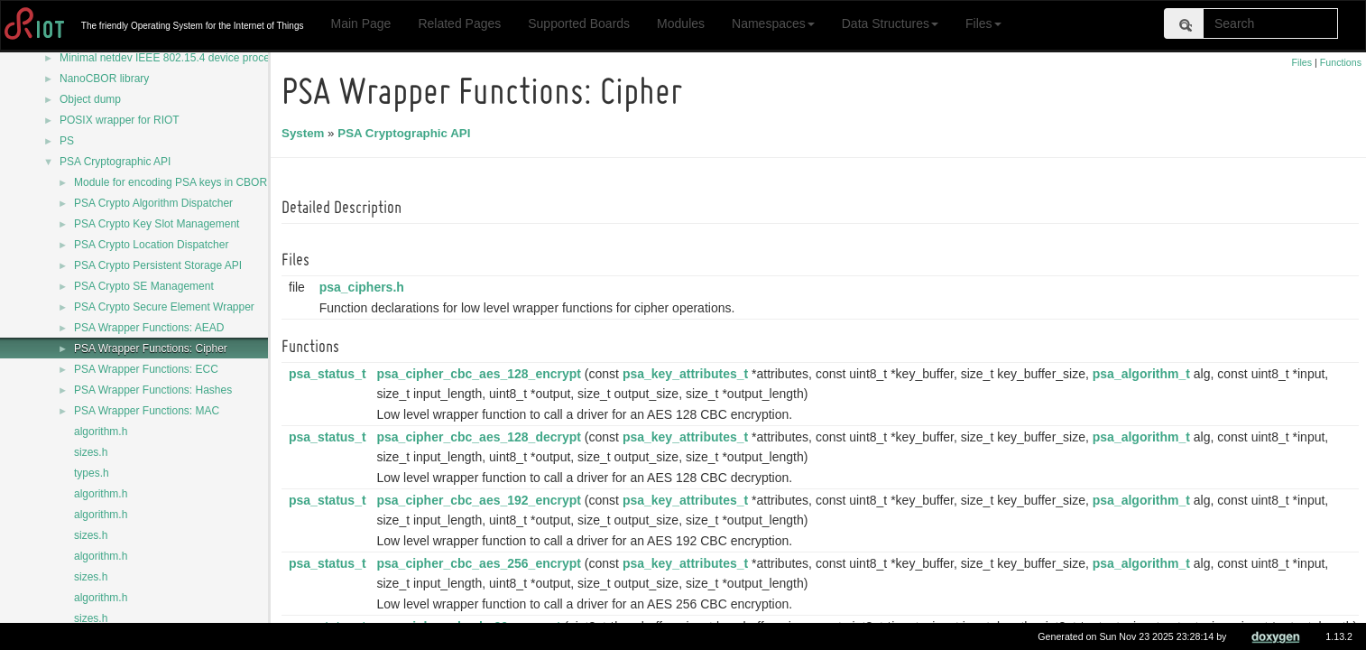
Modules (681, 23)
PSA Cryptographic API (115, 161)
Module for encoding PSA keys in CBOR (170, 182)
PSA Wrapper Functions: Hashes (153, 390)
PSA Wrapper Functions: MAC (146, 410)
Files (983, 23)
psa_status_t (330, 374)
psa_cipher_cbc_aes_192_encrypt (481, 500)
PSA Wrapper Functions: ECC (146, 369)
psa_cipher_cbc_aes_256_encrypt (481, 563)
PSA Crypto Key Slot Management (156, 224)
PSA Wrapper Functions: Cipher (150, 348)
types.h (91, 473)
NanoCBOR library (104, 78)
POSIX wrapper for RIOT (120, 120)
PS (67, 141)
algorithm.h (100, 431)
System (305, 133)
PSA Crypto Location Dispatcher (151, 244)
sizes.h (90, 452)
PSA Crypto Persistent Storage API (158, 265)
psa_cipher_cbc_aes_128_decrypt (481, 437)
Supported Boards (579, 23)
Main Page (360, 23)
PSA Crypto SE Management (144, 286)
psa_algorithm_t (1144, 374)
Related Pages (459, 23)
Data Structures (890, 23)
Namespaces (773, 23)
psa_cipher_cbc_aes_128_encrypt (481, 374)
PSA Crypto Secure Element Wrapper (164, 307)
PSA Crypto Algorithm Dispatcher (153, 203)
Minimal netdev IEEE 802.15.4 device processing (177, 57)
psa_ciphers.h (364, 287)
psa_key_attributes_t (688, 374)
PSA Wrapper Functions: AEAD (149, 327)
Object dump (90, 99)
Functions (1340, 62)
